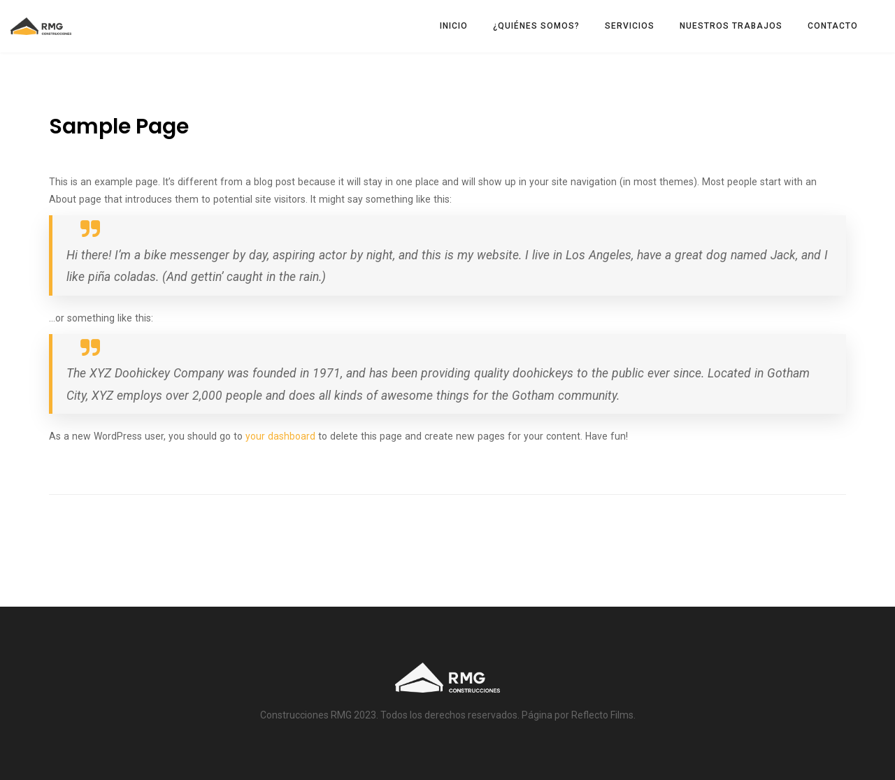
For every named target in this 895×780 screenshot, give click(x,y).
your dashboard (280, 436)
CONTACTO (833, 26)
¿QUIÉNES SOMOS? (536, 26)
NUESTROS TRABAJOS (731, 26)
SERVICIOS (629, 26)
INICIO (454, 26)
